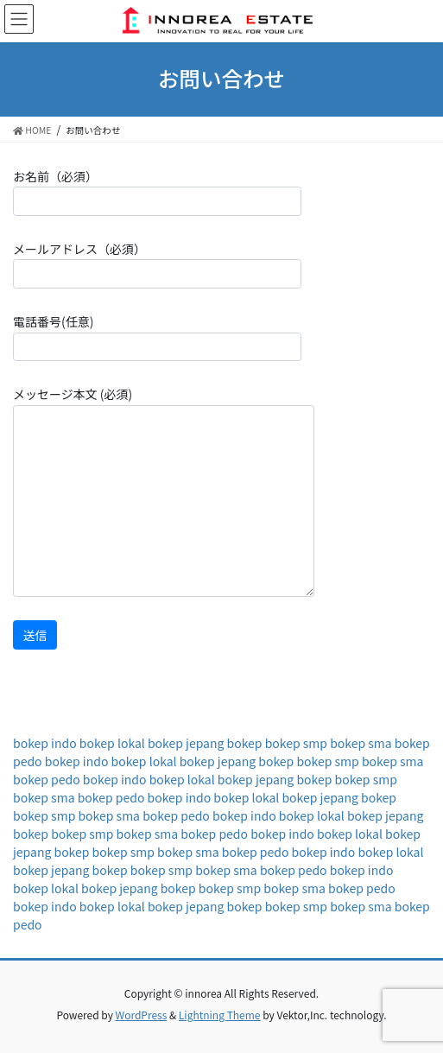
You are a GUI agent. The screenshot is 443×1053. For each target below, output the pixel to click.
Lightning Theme (220, 1014)
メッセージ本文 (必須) (163, 491)
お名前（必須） (157, 192)
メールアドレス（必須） (157, 264)
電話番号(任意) (157, 337)
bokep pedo (46, 779)
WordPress (142, 1014)
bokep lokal (112, 743)
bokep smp (296, 743)
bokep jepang (186, 743)
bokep (245, 743)
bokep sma (361, 743)
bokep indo (45, 743)
